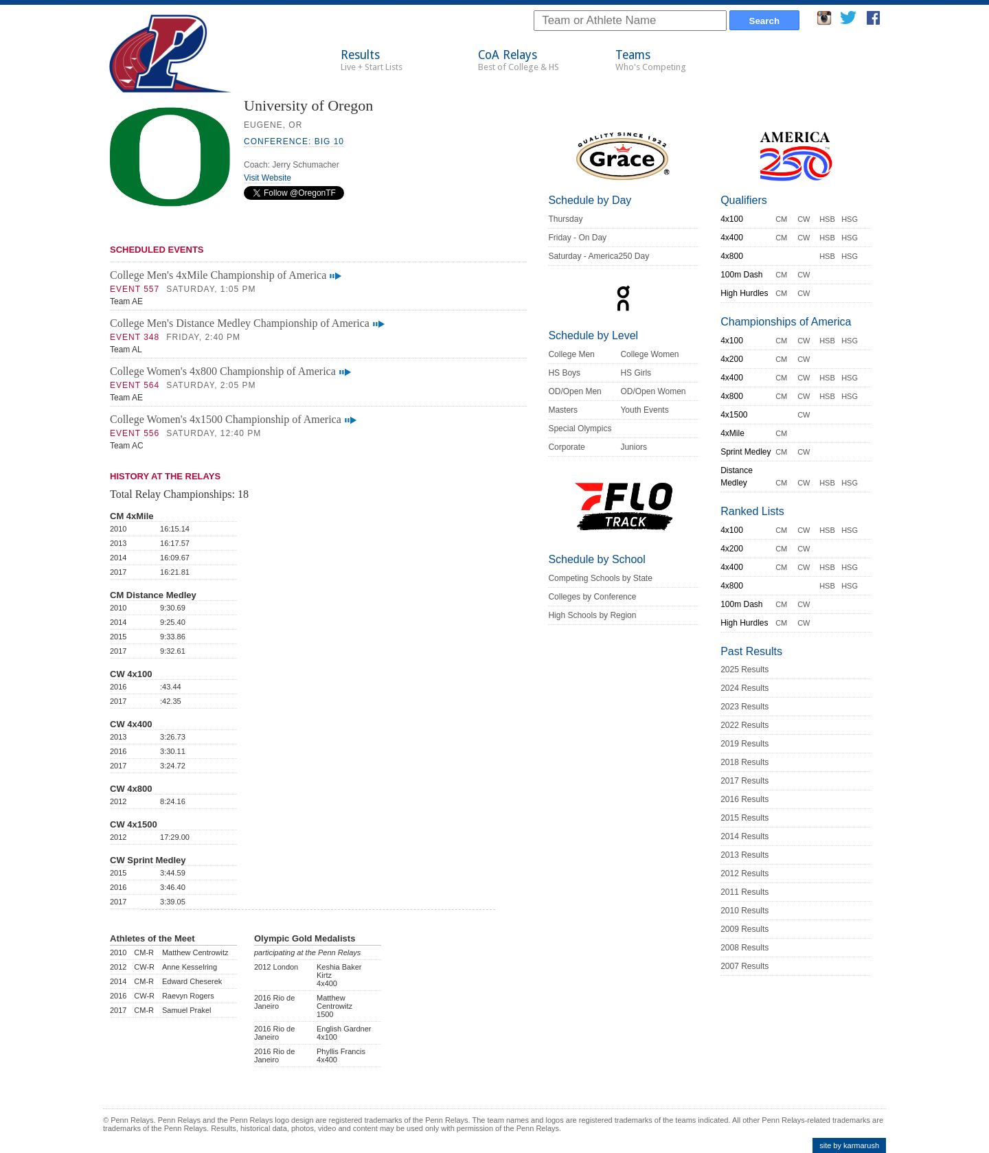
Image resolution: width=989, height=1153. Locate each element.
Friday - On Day (577, 237)
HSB (827, 219)
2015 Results (744, 818)
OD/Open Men (574, 391)
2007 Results (744, 966)
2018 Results (744, 762)
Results (371, 60)
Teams (650, 60)
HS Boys (564, 373)
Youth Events (644, 410)
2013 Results (744, 855)
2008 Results (744, 947)
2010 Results (744, 910)
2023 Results (744, 706)
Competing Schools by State (600, 578)
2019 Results (744, 744)
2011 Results (744, 892)
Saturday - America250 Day (598, 256)
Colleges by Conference (592, 597)
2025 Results (744, 669)
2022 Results (744, 725)
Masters (563, 410)
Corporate (566, 447)
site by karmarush (849, 1145)
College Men (571, 354)
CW (803, 219)
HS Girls (635, 373)
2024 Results (744, 688)
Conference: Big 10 (294, 141)
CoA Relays (518, 60)
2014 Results (744, 836)
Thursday (565, 219)
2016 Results (744, 799)
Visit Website (267, 178)
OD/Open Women (652, 391)
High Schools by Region (592, 615)
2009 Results (744, 929)
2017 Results (744, 781)
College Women (649, 354)
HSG (849, 219)
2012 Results (744, 873)
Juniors (633, 447)
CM (781, 219)
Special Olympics (579, 428)
